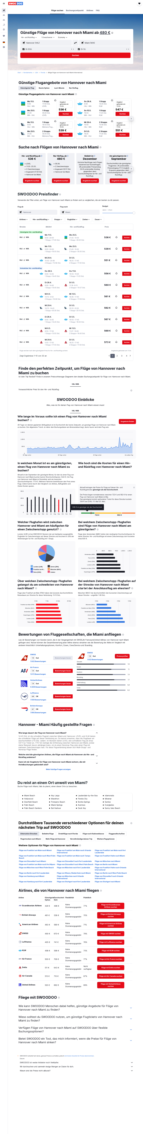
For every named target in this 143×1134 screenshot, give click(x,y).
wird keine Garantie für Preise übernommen (79, 1056)
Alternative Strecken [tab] (28, 834)
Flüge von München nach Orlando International (70, 877)
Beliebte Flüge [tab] (48, 834)
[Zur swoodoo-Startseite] (15, 3)
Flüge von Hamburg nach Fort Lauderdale (35, 882)
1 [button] (112, 356)
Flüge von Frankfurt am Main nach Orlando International (74, 851)
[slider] (134, 213)
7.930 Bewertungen (38, 700)
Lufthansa (34, 693)
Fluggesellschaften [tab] (117, 834)
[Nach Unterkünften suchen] (4, 15)
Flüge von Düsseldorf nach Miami (32, 861)
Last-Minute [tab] (59, 88)
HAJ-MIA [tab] (75, 384)
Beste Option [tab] (44, 88)
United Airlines (36, 680)
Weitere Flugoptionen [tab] (106, 839)
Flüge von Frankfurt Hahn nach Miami (110, 856)
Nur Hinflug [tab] (73, 88)
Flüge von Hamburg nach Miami (31, 876)
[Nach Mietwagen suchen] (4, 20)
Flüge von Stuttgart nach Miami (107, 882)
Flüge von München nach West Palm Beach (36, 868)
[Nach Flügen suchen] (4, 10)
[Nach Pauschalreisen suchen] (4, 24)
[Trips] (4, 36)
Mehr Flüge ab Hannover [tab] (55, 839)
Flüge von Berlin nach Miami (106, 864)
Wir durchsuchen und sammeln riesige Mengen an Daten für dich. (76, 1066)
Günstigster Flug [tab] (27, 88)
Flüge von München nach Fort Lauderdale (73, 868)
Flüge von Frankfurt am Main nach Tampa (73, 856)
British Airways (36, 706)
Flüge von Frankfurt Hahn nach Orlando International (110, 869)
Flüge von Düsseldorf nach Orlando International (109, 877)
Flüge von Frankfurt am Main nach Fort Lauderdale (110, 851)
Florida (43, 72)
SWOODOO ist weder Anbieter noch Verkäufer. (76, 1062)
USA (36, 72)
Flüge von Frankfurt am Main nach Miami (35, 850)
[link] (32, 180)
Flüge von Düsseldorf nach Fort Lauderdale (74, 861)
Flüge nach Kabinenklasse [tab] (93, 834)
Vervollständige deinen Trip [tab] (81, 839)
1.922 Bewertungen (38, 661)
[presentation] (112, 33)
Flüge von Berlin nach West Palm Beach (111, 873)
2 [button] (117, 356)
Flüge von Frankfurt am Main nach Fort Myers (37, 864)
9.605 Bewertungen (38, 687)
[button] (3, 3)
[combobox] (63, 37)
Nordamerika (27, 72)
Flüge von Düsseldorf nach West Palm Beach (75, 864)
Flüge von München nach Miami (107, 861)
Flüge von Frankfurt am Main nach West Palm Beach (37, 857)
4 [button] (126, 356)
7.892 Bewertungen (38, 713)
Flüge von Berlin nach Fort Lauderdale (34, 873)
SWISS (33, 654)
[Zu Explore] (4, 29)
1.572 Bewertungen (38, 674)
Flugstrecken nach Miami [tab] (30, 839)
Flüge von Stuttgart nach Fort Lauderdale (73, 882)
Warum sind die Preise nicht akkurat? (76, 1070)
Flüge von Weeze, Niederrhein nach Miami (74, 873)
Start (19, 72)
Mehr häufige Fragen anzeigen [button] (58, 769)
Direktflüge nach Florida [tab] (68, 834)
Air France (34, 667)
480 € (105, 32)
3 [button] (121, 356)
